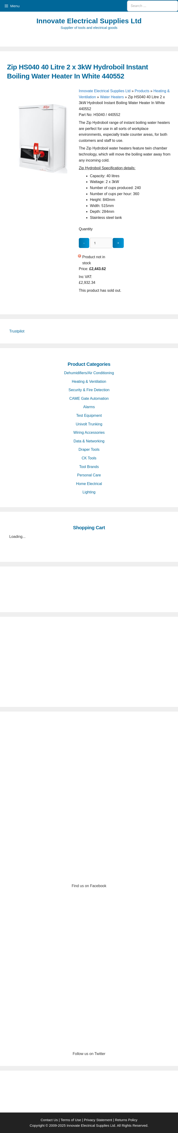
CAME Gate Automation (89, 398)
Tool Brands (89, 467)
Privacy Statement (98, 1120)
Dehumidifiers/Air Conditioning (89, 373)
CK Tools (89, 458)
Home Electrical (89, 484)
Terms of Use (70, 1120)
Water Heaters (112, 97)
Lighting (89, 492)
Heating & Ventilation (89, 381)
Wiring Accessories (89, 432)
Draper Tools (89, 449)
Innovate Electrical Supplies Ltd (88, 21)
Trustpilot (16, 331)
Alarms (89, 407)
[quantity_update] (100, 243)
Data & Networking (88, 441)
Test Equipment (89, 415)
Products (142, 91)
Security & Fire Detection (89, 390)
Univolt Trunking (89, 424)
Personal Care (89, 475)
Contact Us (49, 1120)
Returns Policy (126, 1120)
